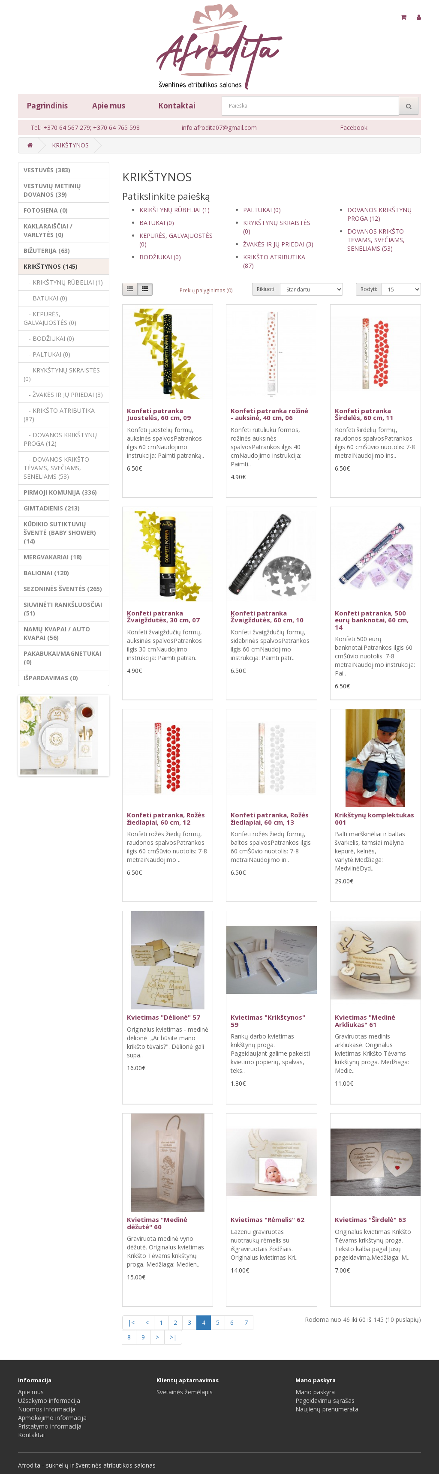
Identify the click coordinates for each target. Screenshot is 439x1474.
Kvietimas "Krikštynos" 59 (268, 1021)
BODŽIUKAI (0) (160, 257)
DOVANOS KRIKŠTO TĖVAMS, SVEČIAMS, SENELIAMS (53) (376, 239)
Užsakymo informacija (49, 1400)
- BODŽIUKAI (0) (49, 338)
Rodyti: (369, 289)
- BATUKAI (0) (45, 298)
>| (173, 1337)
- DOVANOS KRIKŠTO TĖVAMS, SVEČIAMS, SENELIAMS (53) (56, 467)
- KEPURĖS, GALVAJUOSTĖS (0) (50, 318)
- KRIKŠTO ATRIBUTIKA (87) (59, 414)
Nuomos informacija (46, 1409)
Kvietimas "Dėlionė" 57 (163, 1017)
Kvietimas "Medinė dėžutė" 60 (157, 1223)
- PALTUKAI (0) (47, 354)
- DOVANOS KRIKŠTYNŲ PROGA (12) (60, 439)
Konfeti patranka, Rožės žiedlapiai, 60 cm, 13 (270, 818)
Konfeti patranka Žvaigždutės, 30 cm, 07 (163, 616)
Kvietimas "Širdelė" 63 (370, 1219)
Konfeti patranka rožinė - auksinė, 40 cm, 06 (269, 414)
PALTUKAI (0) (262, 210)
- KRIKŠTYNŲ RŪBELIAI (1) (63, 282)
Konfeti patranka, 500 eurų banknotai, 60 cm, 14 (372, 620)
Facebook (353, 127)
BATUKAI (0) (156, 223)
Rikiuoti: (266, 289)
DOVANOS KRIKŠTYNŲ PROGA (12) (379, 214)
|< (131, 1322)
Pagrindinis (47, 106)
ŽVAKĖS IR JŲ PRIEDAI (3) (278, 244)
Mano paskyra (315, 1392)
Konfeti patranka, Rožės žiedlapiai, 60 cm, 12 (166, 818)
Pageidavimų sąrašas (325, 1400)
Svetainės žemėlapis (184, 1392)
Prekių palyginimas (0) (206, 290)
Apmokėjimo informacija (52, 1418)
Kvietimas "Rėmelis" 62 (267, 1219)
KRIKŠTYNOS (70, 145)
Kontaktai (176, 106)
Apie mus (108, 106)
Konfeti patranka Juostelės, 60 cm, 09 (159, 414)
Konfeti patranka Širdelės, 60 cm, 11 (364, 414)
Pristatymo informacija (49, 1426)
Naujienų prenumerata (326, 1409)
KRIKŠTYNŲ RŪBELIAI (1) (174, 210)
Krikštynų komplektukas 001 (374, 818)
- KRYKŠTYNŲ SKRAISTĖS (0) (62, 374)
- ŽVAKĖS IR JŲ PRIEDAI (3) (63, 394)
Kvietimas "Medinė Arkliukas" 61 (365, 1021)
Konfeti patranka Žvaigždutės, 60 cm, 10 (267, 616)
